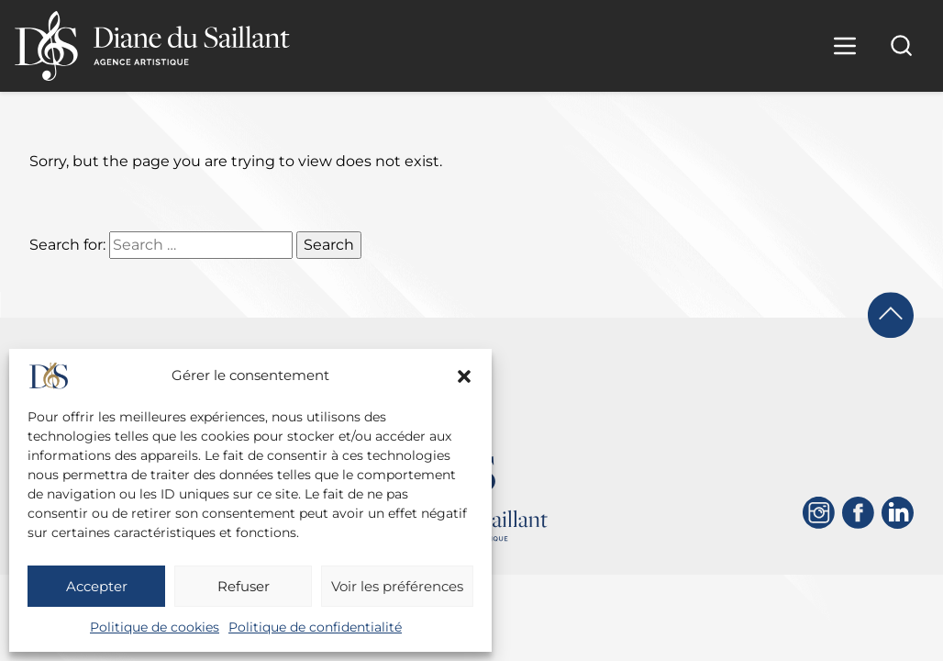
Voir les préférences (397, 586)
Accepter (97, 586)
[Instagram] (819, 513)
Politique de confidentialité (315, 627)
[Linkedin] (898, 513)
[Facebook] (858, 513)
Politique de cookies (154, 627)
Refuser (243, 586)
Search (329, 244)
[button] (464, 376)
